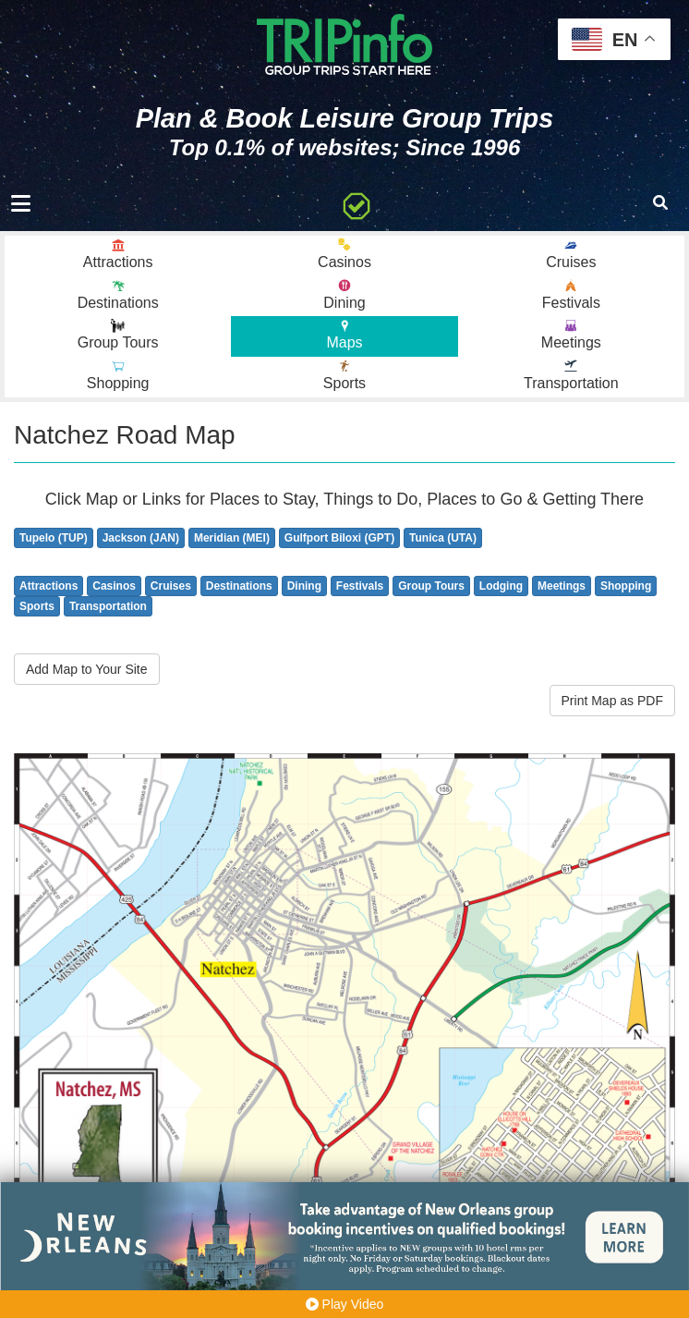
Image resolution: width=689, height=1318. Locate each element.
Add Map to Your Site (87, 669)
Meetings (562, 586)
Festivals (359, 586)
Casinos (114, 586)
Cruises (171, 586)
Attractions (48, 586)
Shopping (625, 586)
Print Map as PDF (612, 700)
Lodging (501, 586)
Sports (36, 606)
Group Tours (431, 586)
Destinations (239, 586)
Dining (304, 586)
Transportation (108, 606)
